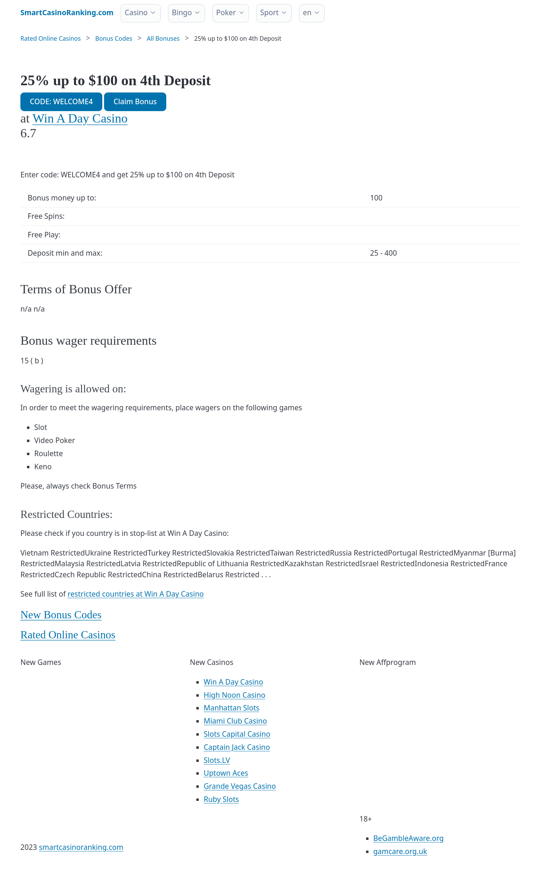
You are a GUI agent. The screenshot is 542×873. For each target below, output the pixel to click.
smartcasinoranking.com (81, 847)
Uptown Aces (226, 773)
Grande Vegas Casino (240, 786)
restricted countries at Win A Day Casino (136, 594)
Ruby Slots (221, 799)
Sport (269, 12)
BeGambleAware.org (408, 838)
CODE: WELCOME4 (61, 101)
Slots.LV (217, 760)
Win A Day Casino (80, 118)
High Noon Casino (234, 695)
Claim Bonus (135, 101)
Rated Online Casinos (67, 635)
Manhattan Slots (231, 708)
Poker (226, 12)
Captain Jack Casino (237, 747)
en (307, 12)
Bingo (182, 12)
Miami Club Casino (235, 721)
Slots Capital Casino (237, 734)
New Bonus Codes (61, 615)
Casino (136, 12)
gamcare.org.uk (400, 851)
